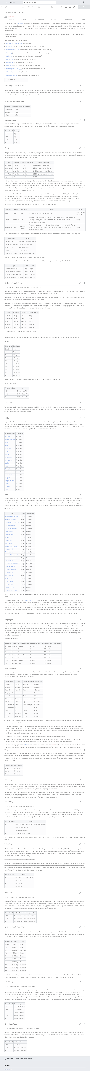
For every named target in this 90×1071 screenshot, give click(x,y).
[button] (7, 2)
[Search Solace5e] (39, 2)
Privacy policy (8, 1069)
